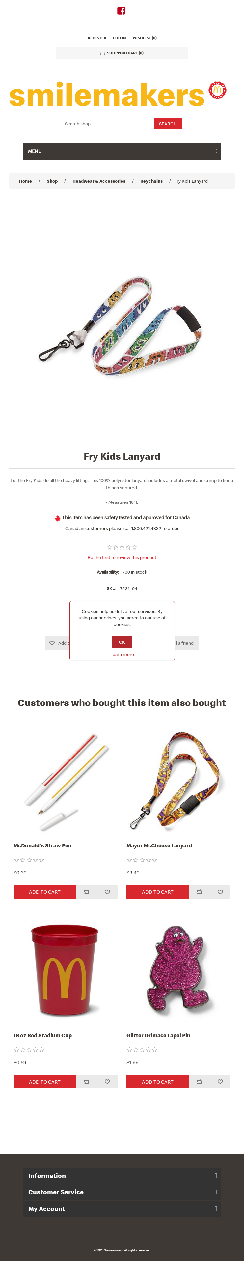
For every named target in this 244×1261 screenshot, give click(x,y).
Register (97, 37)
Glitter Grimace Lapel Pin (158, 1035)
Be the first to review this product (122, 557)
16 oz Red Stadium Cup (43, 1035)
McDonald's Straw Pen (42, 845)
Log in (119, 37)
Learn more (122, 654)
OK (122, 642)
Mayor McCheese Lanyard (159, 845)
